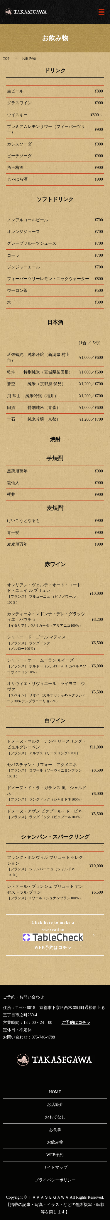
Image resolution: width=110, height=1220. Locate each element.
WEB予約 (55, 1155)
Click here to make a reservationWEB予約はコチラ (53, 935)
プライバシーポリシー (55, 1180)
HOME (55, 1092)
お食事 (55, 1130)
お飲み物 (55, 1142)
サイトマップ (55, 1167)
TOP (6, 58)
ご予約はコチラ (76, 1022)
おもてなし (55, 1117)
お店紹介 (55, 1104)
